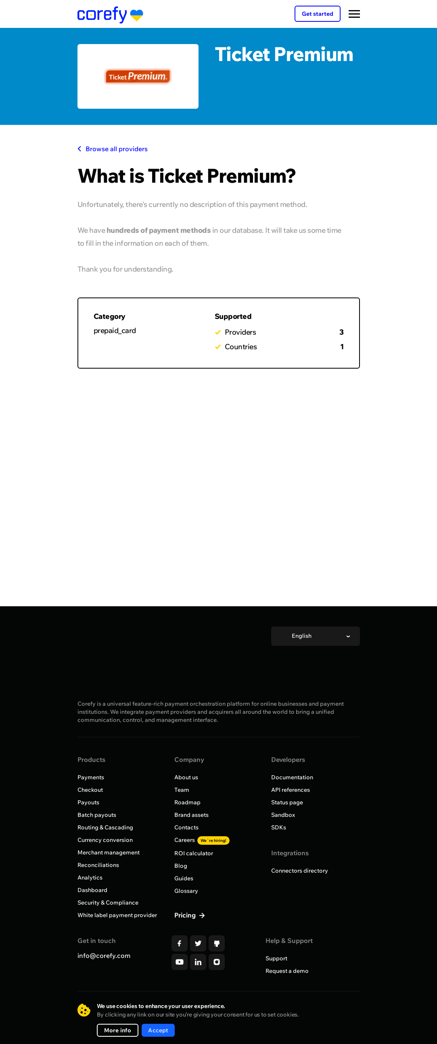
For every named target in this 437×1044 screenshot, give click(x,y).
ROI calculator (193, 853)
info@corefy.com (103, 955)
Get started (317, 13)
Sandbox (283, 814)
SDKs (278, 827)
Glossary (186, 890)
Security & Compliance (107, 902)
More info (118, 1030)
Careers (202, 840)
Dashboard (92, 890)
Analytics (89, 877)
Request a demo (287, 970)
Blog (180, 865)
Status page (287, 802)
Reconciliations (98, 865)
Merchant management (108, 852)
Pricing (185, 915)
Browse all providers (112, 149)
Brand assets (191, 814)
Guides (183, 878)
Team (181, 789)
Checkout (90, 789)
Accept (158, 1030)
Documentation (292, 777)
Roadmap (187, 802)
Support (276, 958)
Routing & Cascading (105, 827)
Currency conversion (105, 840)
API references (290, 789)
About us (186, 777)
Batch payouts (96, 814)
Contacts (186, 827)
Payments (90, 777)
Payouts (88, 802)
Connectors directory (299, 870)
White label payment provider (117, 915)
